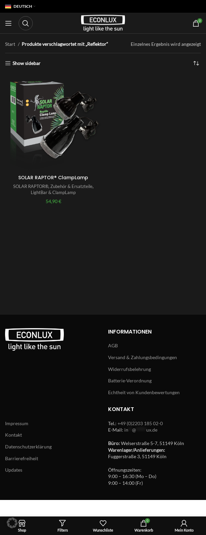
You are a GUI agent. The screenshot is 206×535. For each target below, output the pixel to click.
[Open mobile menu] (8, 23)
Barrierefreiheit (21, 458)
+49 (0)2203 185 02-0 (140, 423)
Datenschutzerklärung (28, 446)
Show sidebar (26, 63)
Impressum (16, 423)
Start (10, 44)
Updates (13, 470)
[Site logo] (103, 23)
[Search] (25, 23)
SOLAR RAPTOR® (30, 186)
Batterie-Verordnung (130, 380)
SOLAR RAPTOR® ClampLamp (53, 177)
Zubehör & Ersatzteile (71, 186)
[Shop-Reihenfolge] (196, 63)
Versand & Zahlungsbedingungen (142, 357)
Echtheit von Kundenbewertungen (144, 392)
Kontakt (13, 435)
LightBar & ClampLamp (53, 192)
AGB (113, 345)
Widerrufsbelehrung (129, 369)
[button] (12, 523)
